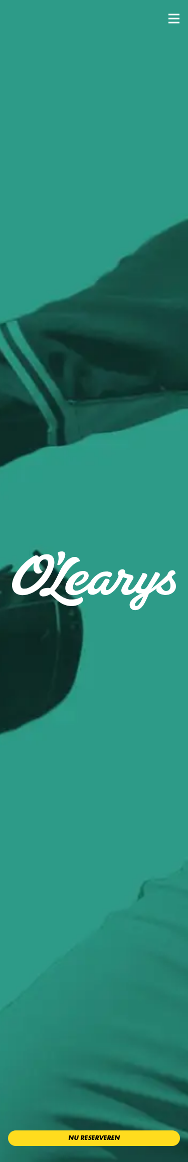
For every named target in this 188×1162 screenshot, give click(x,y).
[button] (174, 19)
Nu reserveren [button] (94, 1138)
